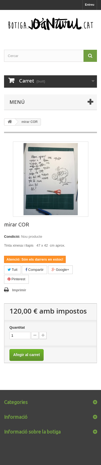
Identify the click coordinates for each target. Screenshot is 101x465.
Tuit (13, 270)
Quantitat (17, 327)
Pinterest (16, 279)
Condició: (12, 237)
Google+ (60, 270)
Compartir (34, 270)
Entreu (89, 4)
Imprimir (19, 290)
